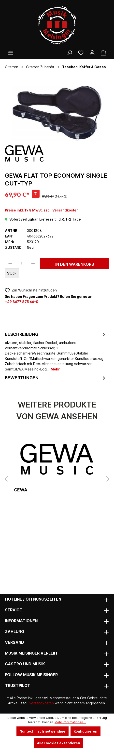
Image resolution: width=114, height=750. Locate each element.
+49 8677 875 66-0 (21, 302)
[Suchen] (69, 52)
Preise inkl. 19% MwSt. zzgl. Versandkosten (42, 210)
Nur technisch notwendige (42, 731)
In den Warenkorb (74, 264)
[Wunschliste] (80, 52)
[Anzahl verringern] (10, 263)
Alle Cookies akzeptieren (58, 743)
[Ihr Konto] (92, 52)
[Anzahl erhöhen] (33, 263)
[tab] (56, 351)
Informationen (21, 620)
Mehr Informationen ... (70, 722)
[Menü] (10, 52)
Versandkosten (41, 703)
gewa (20, 489)
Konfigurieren (85, 731)
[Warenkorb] (103, 52)
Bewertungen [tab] (56, 378)
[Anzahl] (21, 263)
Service (13, 609)
